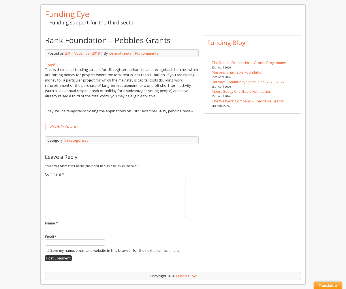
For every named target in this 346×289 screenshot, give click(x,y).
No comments (146, 53)
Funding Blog (226, 42)
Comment (54, 174)
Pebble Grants (64, 126)
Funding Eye (67, 14)
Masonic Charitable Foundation (237, 72)
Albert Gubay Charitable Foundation (241, 91)
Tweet (50, 64)
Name (51, 223)
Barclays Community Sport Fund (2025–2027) (249, 82)
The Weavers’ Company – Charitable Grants (248, 101)
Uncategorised (76, 140)
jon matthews (120, 53)
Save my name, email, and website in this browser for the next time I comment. (115, 250)
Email (51, 236)
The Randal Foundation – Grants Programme (249, 62)
